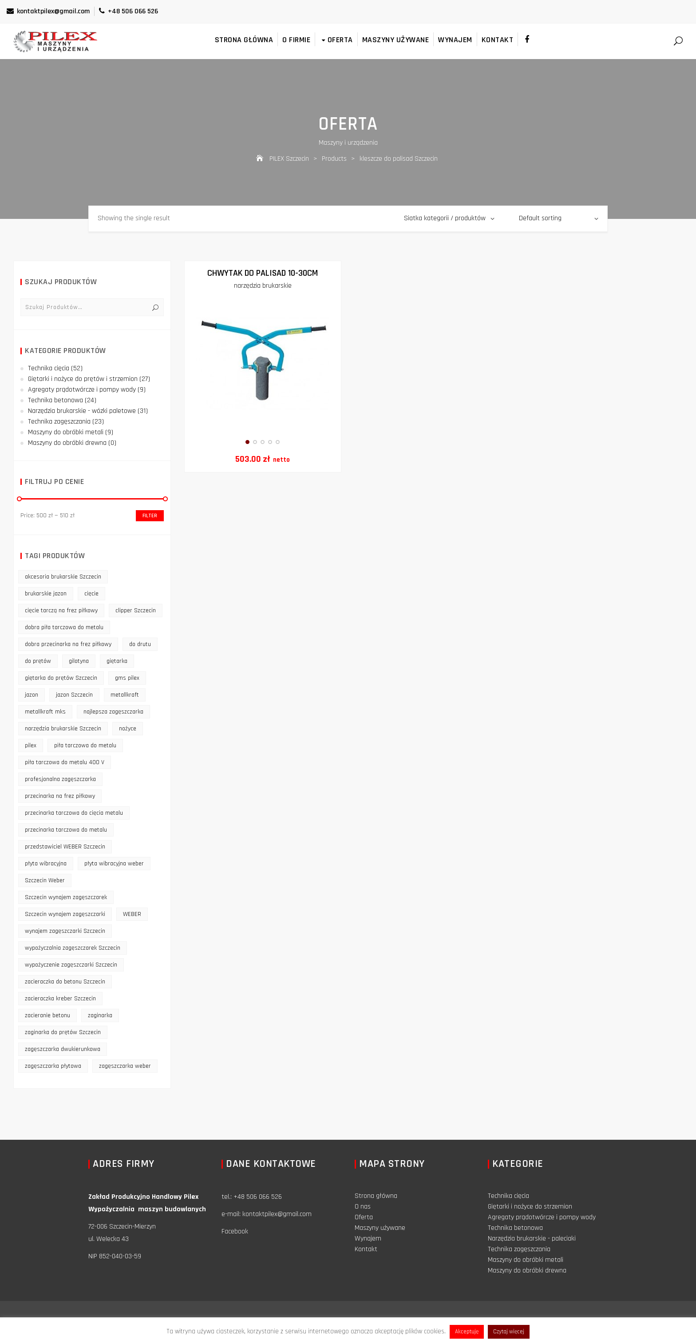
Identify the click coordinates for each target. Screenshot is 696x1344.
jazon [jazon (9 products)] (31, 695)
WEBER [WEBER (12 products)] (132, 914)
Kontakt (498, 40)
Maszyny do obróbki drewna (67, 443)
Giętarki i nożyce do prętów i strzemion (83, 379)
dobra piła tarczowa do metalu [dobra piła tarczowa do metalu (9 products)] (64, 627)
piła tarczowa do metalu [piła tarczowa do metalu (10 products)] (85, 745)
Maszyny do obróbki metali (65, 432)
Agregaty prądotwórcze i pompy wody (82, 389)
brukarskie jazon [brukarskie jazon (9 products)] (46, 594)
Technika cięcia (48, 368)
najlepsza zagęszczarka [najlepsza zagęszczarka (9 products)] (113, 712)
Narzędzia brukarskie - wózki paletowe (82, 411)
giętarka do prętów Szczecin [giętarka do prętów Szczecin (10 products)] (61, 678)
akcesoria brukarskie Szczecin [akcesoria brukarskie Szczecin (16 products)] (63, 577)
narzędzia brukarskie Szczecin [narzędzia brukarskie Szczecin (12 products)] (63, 729)
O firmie (296, 40)
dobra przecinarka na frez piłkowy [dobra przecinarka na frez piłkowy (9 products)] (68, 644)
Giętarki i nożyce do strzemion (530, 1206)
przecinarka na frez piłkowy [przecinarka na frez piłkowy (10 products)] (60, 796)
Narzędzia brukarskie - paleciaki (532, 1238)
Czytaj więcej (508, 1331)
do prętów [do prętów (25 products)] (38, 661)
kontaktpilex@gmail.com (48, 11)
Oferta (336, 40)
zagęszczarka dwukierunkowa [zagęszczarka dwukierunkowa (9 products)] (62, 1049)
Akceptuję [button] (466, 1331)
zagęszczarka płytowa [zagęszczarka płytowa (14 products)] (53, 1066)
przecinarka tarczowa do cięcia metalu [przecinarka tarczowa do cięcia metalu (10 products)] (74, 813)
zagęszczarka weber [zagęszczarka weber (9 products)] (125, 1066)
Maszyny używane (395, 40)
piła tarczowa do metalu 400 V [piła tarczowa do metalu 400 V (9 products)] (64, 762)
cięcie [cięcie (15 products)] (91, 594)
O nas (363, 1206)
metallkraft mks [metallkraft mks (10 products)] (45, 712)
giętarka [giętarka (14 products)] (117, 661)
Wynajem (455, 40)
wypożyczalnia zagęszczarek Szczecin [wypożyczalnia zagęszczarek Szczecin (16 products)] (72, 948)
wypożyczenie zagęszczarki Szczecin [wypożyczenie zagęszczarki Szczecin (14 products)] (71, 965)
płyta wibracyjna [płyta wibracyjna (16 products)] (46, 864)
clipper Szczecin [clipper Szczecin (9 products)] (135, 611)
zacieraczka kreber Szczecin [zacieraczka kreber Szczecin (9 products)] (60, 999)
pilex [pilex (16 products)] (30, 745)
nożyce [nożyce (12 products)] (127, 729)
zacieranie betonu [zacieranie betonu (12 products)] (47, 1015)
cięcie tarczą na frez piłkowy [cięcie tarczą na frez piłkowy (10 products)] (61, 611)
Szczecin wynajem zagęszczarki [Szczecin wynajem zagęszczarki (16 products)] (65, 914)
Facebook (234, 1231)
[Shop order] (558, 218)
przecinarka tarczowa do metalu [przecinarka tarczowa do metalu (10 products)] (66, 830)
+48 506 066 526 (128, 11)
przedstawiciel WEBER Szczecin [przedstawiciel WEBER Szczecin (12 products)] (65, 847)
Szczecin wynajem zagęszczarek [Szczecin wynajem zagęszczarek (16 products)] (66, 897)
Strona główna (244, 40)
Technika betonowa (55, 400)
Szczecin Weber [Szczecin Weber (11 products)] (45, 880)
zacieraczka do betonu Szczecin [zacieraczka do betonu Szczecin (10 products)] (65, 982)
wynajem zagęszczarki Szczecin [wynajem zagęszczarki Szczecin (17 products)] (65, 931)
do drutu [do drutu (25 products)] (140, 644)
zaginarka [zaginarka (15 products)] (100, 1015)
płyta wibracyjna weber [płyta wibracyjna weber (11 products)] (114, 864)
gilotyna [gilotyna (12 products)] (79, 661)
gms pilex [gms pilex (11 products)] (127, 678)
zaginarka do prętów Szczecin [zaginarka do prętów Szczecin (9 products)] (63, 1032)
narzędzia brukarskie (263, 285)
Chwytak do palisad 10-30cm (262, 273)
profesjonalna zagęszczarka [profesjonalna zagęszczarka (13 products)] (60, 779)
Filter (149, 515)
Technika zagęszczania (59, 421)
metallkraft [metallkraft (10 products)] (125, 695)
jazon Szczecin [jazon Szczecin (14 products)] (74, 695)
